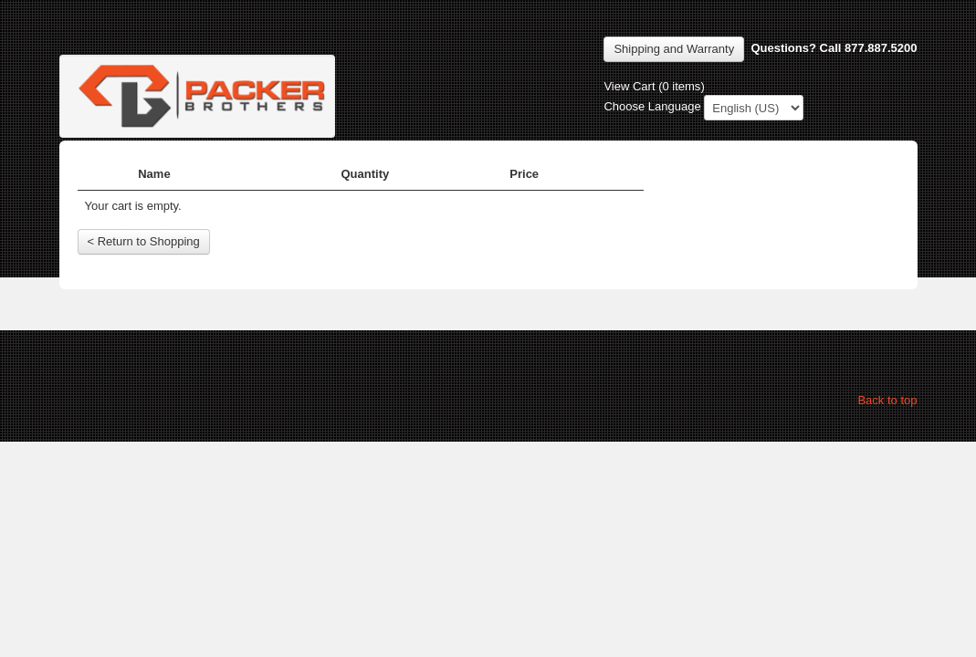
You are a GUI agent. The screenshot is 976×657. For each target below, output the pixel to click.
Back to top (887, 400)
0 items (681, 86)
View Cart (629, 86)
